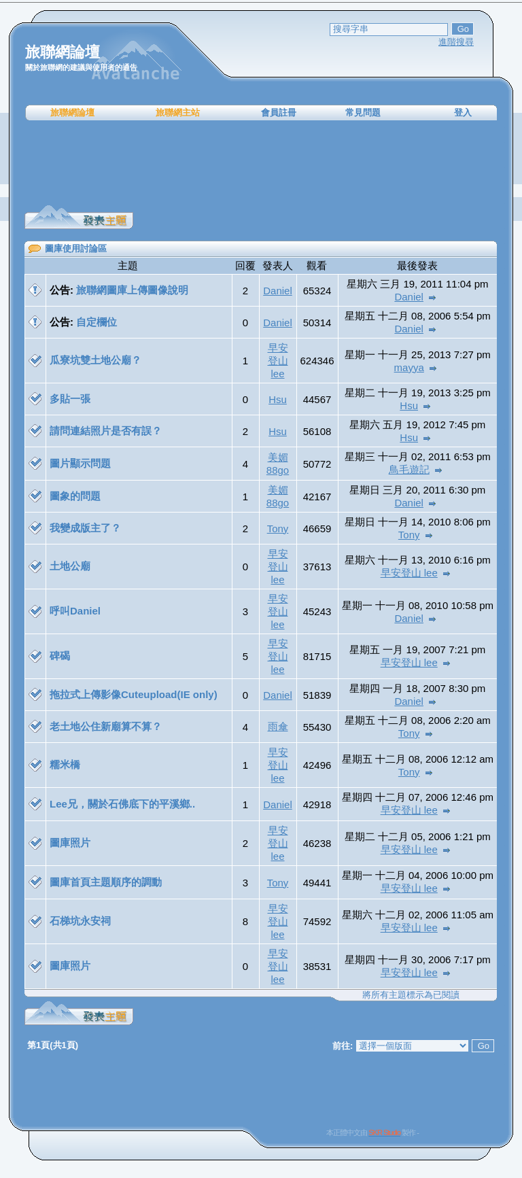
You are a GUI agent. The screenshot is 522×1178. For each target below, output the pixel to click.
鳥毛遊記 (409, 469)
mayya (409, 367)
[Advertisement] (261, 163)
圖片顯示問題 (80, 463)
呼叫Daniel (75, 611)
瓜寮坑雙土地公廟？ (95, 360)
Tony (278, 528)
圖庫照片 (70, 842)
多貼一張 (70, 398)
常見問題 (363, 112)
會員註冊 (278, 112)
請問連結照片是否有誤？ (106, 430)
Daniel (277, 290)
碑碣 (60, 655)
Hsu (277, 399)
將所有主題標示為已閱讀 (410, 995)
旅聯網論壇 (72, 112)
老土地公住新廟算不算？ (106, 726)
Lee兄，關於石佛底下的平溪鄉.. (122, 804)
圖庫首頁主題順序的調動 (106, 882)
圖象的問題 (75, 496)
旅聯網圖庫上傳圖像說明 (132, 290)
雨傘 (278, 726)
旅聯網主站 (178, 112)
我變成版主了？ (85, 528)
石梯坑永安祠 (80, 920)
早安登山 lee (278, 360)
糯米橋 (65, 764)
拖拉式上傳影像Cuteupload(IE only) (134, 694)
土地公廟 (70, 566)
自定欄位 (96, 322)
